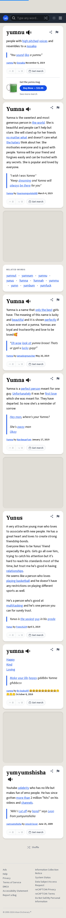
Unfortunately (21, 393)
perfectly (50, 320)
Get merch (36, 71)
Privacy (7, 878)
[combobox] (30, 18)
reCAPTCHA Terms (45, 894)
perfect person (30, 388)
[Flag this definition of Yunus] (58, 516)
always (14, 185)
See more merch (28, 94)
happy (33, 678)
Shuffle (33, 847)
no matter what (16, 137)
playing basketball (18, 581)
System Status (43, 877)
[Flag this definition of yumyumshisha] (58, 771)
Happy (10, 659)
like (27, 55)
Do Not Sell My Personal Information (47, 899)
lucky (25, 348)
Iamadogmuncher (26, 356)
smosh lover (31, 824)
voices (43, 41)
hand (35, 811)
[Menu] (60, 18)
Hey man (15, 417)
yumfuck (45, 285)
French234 (21, 627)
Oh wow (16, 343)
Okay (13, 432)
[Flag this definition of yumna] (58, 649)
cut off (23, 811)
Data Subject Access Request (46, 883)
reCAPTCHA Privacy (45, 889)
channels (27, 803)
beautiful (18, 320)
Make (13, 678)
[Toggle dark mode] (54, 18)
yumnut (11, 275)
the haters (13, 142)
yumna (9, 691)
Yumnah (38, 280)
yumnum (27, 275)
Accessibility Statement (15, 891)
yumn (14, 285)
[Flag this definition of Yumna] (58, 107)
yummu (54, 280)
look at (26, 343)
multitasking (14, 605)
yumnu (9, 63)
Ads (5, 870)
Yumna (9, 193)
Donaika (21, 63)
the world (38, 122)
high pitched (30, 41)
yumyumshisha (13, 824)
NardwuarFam (24, 439)
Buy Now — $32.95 (33, 88)
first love (51, 393)
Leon (51, 811)
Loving (10, 669)
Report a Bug (10, 895)
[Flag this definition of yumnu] (57, 32)
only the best (43, 310)
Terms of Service (12, 882)
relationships (14, 571)
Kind (9, 664)
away (20, 427)
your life (23, 678)
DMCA (6, 887)
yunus (10, 280)
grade (51, 619)
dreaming (24, 180)
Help (5, 874)
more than (23, 798)
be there (25, 185)
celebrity (23, 788)
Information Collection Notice (46, 871)
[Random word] (45, 18)
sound (20, 55)
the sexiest (27, 619)
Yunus (9, 627)
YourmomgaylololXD (27, 193)
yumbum (29, 285)
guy (37, 619)
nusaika (31, 46)
